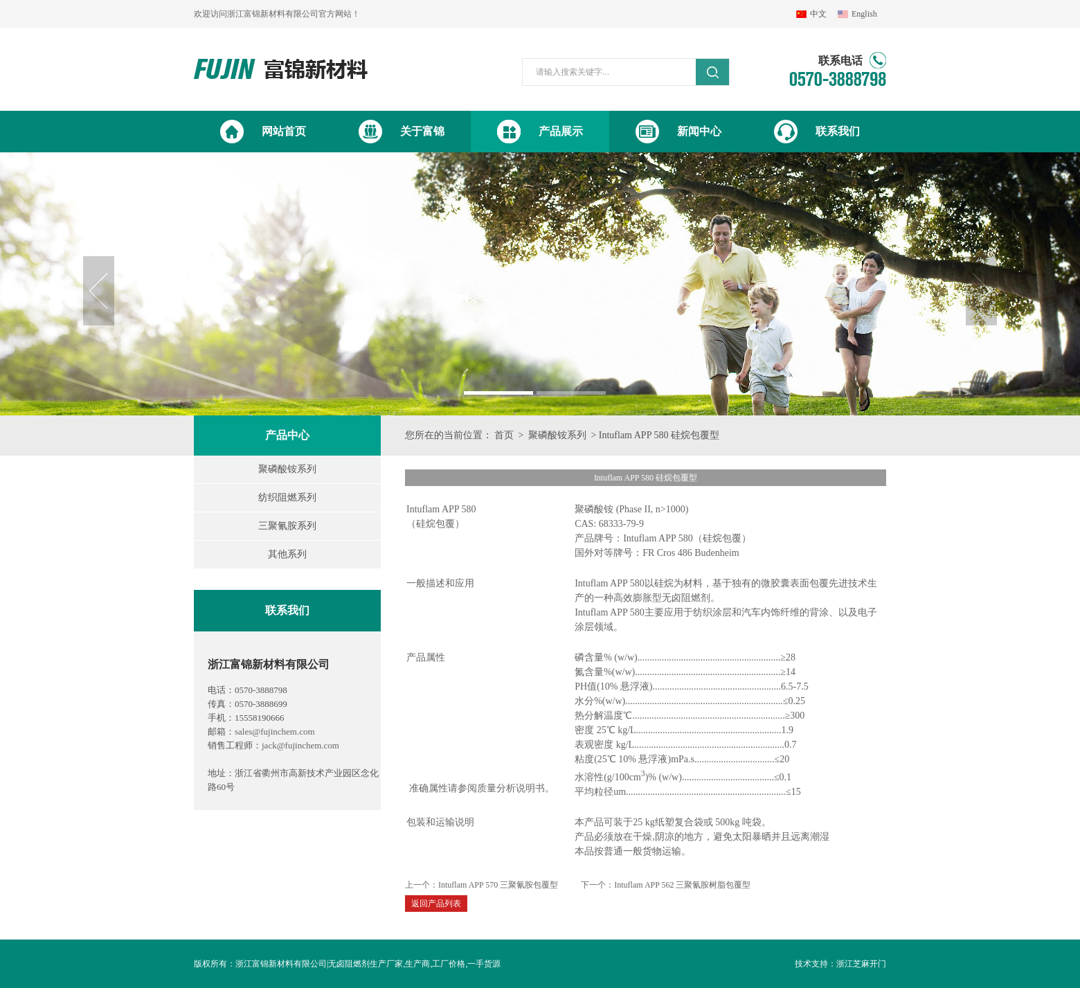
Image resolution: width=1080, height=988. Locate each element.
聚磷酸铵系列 (557, 435)
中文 (818, 14)
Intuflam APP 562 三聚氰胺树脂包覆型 (682, 885)
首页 (504, 435)
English (864, 14)
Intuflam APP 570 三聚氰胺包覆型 (498, 885)
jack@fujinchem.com (300, 745)
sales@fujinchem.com (275, 731)
